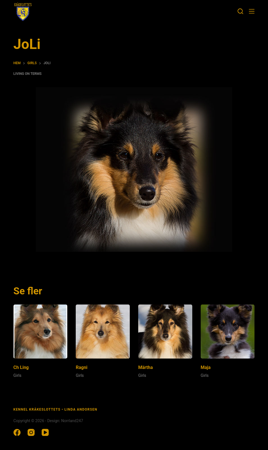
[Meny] (251, 11)
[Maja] (228, 332)
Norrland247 (72, 420)
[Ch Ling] (41, 332)
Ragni (81, 367)
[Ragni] (103, 332)
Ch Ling (21, 367)
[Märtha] (165, 332)
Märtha (145, 367)
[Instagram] (31, 432)
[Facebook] (17, 432)
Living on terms (28, 74)
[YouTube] (45, 432)
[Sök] (240, 11)
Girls (17, 375)
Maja (206, 367)
